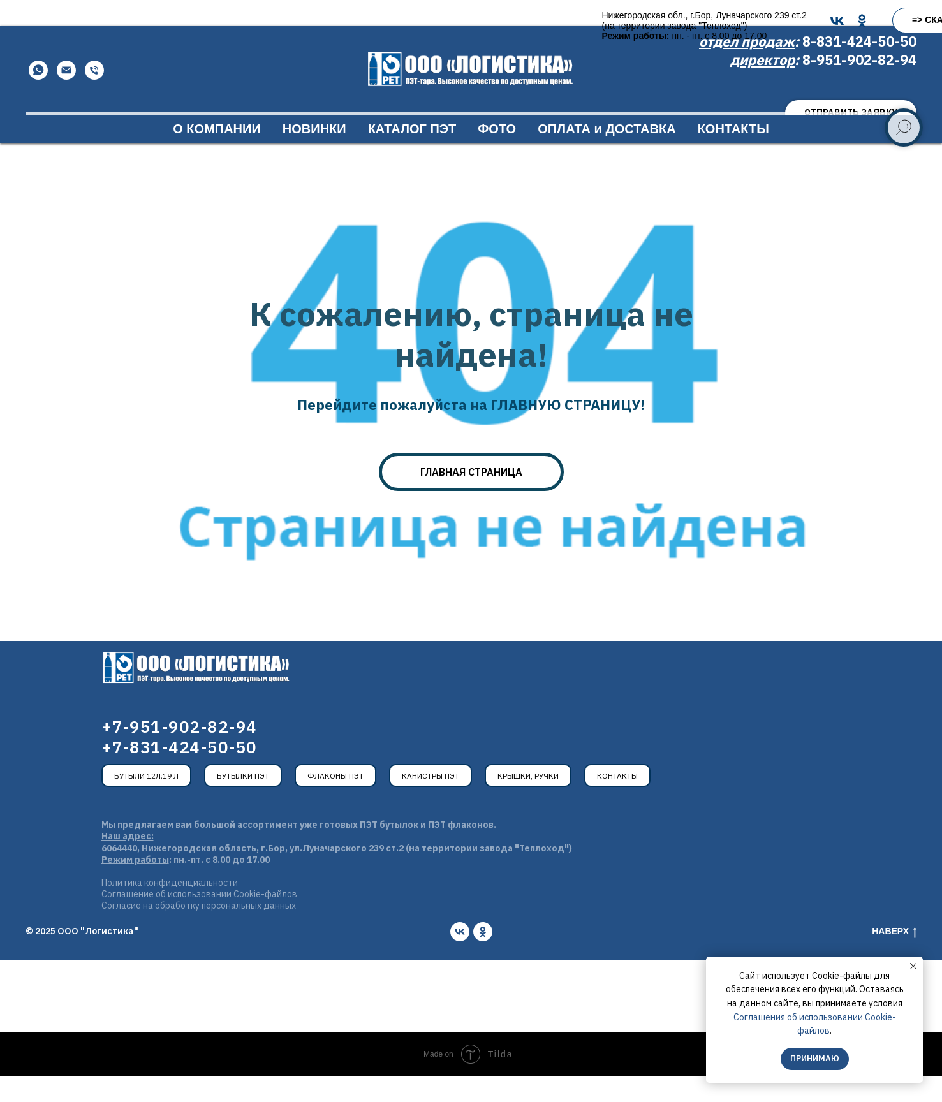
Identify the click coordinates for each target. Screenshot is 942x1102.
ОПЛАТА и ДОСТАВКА (606, 154)
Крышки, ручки (528, 801)
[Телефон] (94, 95)
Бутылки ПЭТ (243, 801)
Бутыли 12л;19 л (146, 801)
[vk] (459, 957)
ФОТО (497, 154)
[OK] (466, 21)
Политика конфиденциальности (169, 908)
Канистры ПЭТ (430, 801)
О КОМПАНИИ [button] (217, 154)
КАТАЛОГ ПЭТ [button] (412, 154)
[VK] (441, 21)
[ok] (482, 957)
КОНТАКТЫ (733, 154)
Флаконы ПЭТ (335, 801)
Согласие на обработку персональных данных (198, 931)
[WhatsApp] (38, 95)
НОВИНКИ (314, 154)
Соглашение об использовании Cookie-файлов (199, 919)
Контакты (617, 801)
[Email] (66, 95)
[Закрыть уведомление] (913, 966)
